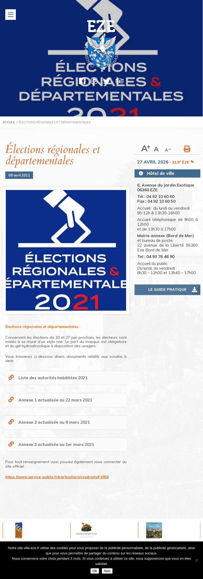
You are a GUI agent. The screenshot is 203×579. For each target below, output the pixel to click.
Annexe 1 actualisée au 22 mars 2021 (55, 399)
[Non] (196, 560)
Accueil (9, 122)
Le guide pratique (167, 289)
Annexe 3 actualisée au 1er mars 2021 (56, 444)
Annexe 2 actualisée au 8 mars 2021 (54, 422)
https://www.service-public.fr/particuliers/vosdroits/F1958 (57, 476)
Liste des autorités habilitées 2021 (53, 377)
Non (107, 571)
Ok (95, 571)
